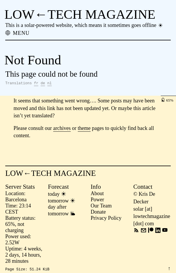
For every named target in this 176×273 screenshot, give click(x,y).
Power (97, 200)
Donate (98, 213)
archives (62, 129)
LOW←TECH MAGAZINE (79, 14)
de (43, 83)
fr (36, 83)
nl (49, 83)
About (97, 194)
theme (84, 129)
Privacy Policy (106, 219)
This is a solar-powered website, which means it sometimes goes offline (84, 25)
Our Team (101, 207)
